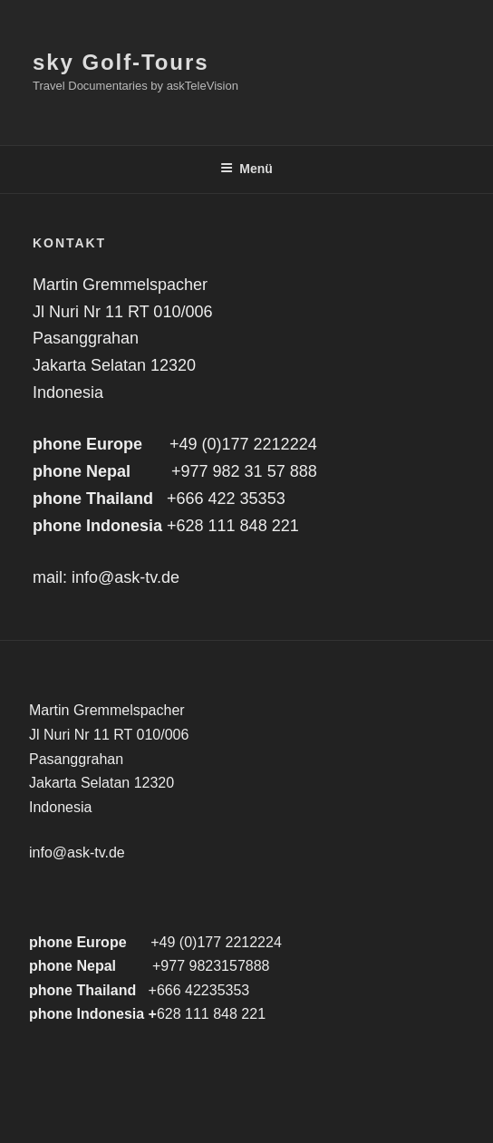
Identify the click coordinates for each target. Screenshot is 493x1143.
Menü (246, 168)
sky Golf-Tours (120, 62)
